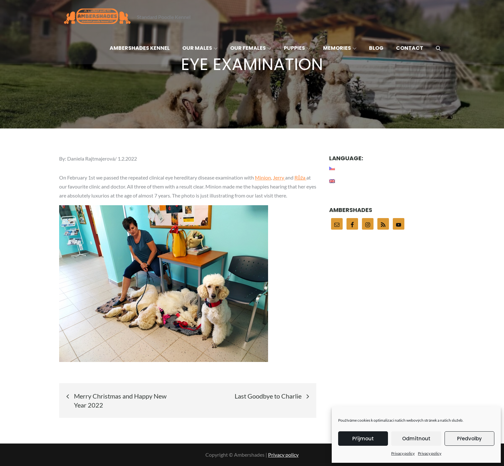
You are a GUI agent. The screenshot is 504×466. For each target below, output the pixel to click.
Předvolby (469, 438)
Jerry (279, 177)
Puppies (297, 48)
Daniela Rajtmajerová (91, 158)
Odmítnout (416, 438)
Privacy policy (403, 453)
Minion (263, 177)
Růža (300, 177)
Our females (250, 48)
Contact (409, 48)
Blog (376, 48)
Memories (339, 48)
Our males (200, 48)
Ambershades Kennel (140, 48)
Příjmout (363, 438)
